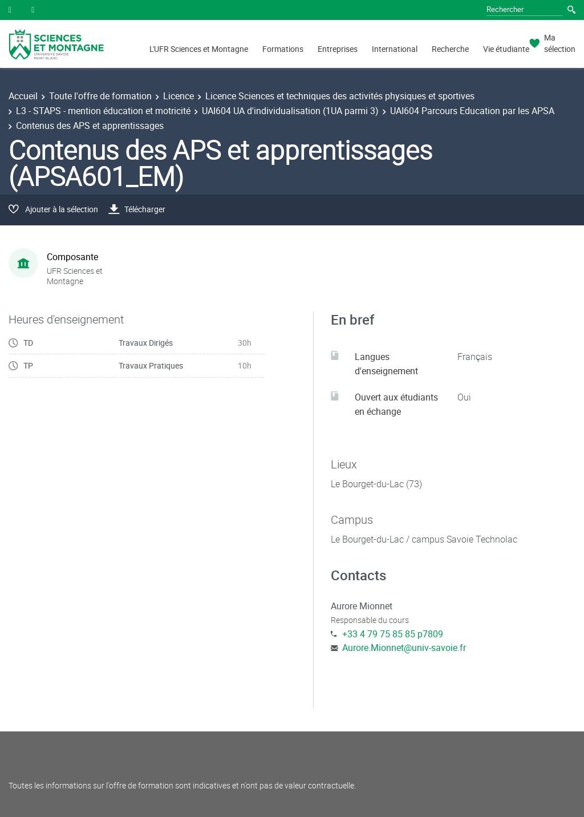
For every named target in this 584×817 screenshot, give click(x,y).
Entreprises (338, 48)
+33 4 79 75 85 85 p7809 (392, 634)
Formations (282, 48)
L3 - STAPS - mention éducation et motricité (103, 110)
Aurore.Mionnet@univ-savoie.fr (404, 647)
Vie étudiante (506, 48)
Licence (178, 96)
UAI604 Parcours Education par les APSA (472, 110)
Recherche (450, 48)
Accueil (23, 96)
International (394, 48)
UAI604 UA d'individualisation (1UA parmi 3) (290, 110)
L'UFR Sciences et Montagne (198, 48)
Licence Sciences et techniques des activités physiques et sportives (339, 96)
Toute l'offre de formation (100, 96)
